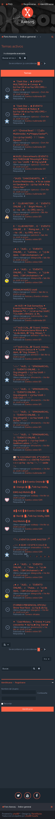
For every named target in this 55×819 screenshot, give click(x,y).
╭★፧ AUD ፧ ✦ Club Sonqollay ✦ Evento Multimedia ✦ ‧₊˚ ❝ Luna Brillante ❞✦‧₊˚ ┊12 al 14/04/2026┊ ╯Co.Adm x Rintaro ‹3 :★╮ (31, 309)
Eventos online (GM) (33, 262)
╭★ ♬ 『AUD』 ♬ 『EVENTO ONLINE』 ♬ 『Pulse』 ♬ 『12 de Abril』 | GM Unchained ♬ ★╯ (30, 587)
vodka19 (34, 496)
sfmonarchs (36, 377)
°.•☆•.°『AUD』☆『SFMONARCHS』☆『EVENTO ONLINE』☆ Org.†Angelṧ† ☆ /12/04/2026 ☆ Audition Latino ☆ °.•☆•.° (31, 439)
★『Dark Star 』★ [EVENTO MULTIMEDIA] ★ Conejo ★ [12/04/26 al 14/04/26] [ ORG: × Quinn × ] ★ (29, 85)
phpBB (16, 814)
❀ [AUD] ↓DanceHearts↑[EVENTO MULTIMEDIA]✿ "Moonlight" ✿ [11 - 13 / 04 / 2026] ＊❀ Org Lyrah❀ (31, 159)
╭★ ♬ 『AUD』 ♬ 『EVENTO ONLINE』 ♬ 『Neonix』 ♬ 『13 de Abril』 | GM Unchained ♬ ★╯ (31, 272)
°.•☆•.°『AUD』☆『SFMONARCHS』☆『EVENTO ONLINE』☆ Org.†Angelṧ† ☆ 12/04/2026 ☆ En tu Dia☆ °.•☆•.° (31, 416)
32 (37, 556)
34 (45, 556)
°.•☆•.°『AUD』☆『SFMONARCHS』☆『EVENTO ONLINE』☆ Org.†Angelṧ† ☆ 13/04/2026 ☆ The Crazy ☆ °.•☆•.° (31, 370)
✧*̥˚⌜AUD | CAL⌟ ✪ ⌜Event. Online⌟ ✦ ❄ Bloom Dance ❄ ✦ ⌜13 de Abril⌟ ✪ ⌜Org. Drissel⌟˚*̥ (31, 350)
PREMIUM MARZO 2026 (25, 289)
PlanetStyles (36, 814)
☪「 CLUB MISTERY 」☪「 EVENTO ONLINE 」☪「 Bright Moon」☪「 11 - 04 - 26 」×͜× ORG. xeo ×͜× (31, 206)
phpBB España (31, 816)
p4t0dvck (35, 212)
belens (34, 292)
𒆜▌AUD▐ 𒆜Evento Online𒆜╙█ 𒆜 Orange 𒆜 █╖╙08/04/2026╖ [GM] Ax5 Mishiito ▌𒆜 (31, 486)
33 (41, 556)
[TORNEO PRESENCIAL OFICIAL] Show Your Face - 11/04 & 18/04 (30, 606)
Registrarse (20, 683)
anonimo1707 (36, 627)
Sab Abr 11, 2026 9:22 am (30, 317)
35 (49, 556)
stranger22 (35, 610)
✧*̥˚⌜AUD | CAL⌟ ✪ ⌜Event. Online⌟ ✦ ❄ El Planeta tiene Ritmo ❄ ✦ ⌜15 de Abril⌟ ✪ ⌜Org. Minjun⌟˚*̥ (31, 330)
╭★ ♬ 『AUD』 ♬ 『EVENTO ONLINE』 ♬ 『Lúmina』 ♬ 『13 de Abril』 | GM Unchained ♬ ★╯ (31, 252)
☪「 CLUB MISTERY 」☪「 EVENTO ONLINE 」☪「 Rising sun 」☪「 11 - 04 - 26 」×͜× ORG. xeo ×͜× (31, 229)
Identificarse (6, 683)
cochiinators (36, 469)
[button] (44, 63)
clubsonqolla (36, 316)
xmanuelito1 (36, 547)
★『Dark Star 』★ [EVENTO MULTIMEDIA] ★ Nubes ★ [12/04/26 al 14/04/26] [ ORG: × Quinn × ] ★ (29, 110)
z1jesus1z (35, 92)
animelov (35, 335)
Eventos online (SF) (33, 217)
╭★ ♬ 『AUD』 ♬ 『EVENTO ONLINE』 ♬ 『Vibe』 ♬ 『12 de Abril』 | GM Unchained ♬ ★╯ (29, 567)
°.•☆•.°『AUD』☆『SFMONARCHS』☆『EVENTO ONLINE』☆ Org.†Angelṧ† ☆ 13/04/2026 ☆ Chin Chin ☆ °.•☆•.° (31, 393)
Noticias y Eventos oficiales (36, 296)
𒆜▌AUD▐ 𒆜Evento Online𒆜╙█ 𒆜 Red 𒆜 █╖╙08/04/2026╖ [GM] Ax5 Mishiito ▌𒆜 (31, 516)
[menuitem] (9, 4)
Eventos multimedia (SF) (35, 96)
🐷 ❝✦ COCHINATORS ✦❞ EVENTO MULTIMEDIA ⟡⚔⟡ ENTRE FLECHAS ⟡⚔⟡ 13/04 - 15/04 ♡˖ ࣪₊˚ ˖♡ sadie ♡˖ (31, 462)
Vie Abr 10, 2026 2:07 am (30, 628)
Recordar (8, 704)
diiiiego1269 (36, 258)
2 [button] (41, 64)
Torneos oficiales (32, 614)
